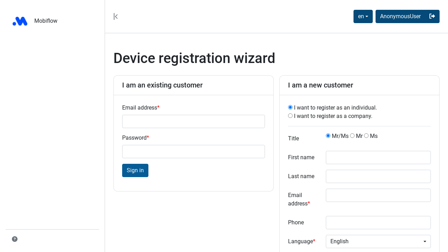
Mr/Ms (337, 136)
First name (301, 157)
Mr (356, 136)
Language (301, 241)
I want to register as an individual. (332, 107)
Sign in (135, 170)
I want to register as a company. (330, 116)
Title (293, 138)
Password (135, 137)
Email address (141, 107)
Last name (301, 176)
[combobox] (363, 16)
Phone (296, 222)
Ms (371, 136)
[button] (14, 239)
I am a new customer (320, 85)
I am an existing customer (162, 85)
